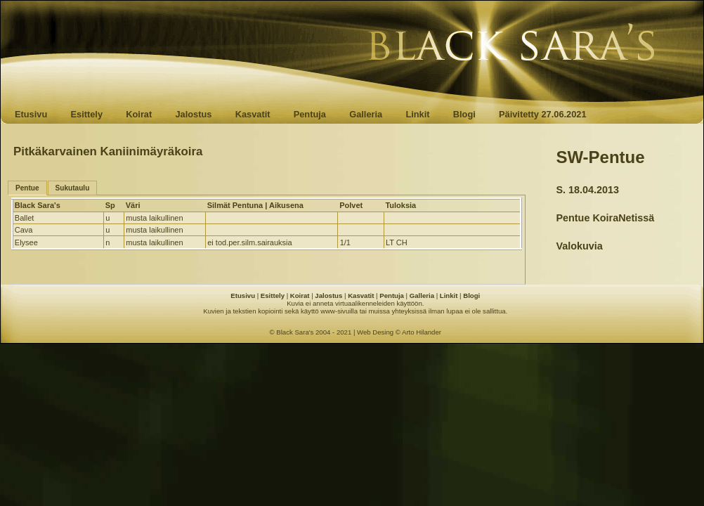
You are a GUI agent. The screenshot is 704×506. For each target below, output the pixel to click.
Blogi (464, 114)
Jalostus (194, 114)
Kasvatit (252, 114)
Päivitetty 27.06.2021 (543, 114)
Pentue (27, 188)
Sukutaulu (73, 188)
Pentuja (310, 114)
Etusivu (31, 114)
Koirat (139, 114)
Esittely (86, 114)
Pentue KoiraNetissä (605, 217)
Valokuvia (579, 246)
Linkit (417, 114)
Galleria (365, 114)
